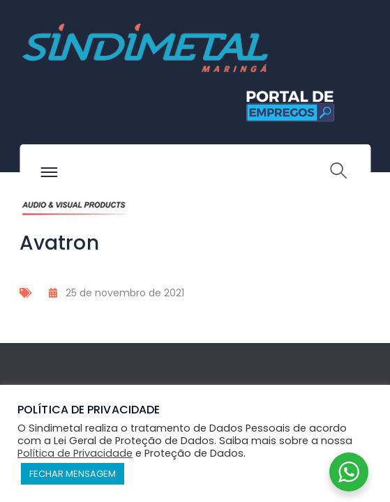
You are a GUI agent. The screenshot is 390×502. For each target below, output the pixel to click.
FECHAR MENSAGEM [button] (72, 473)
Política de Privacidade (75, 453)
